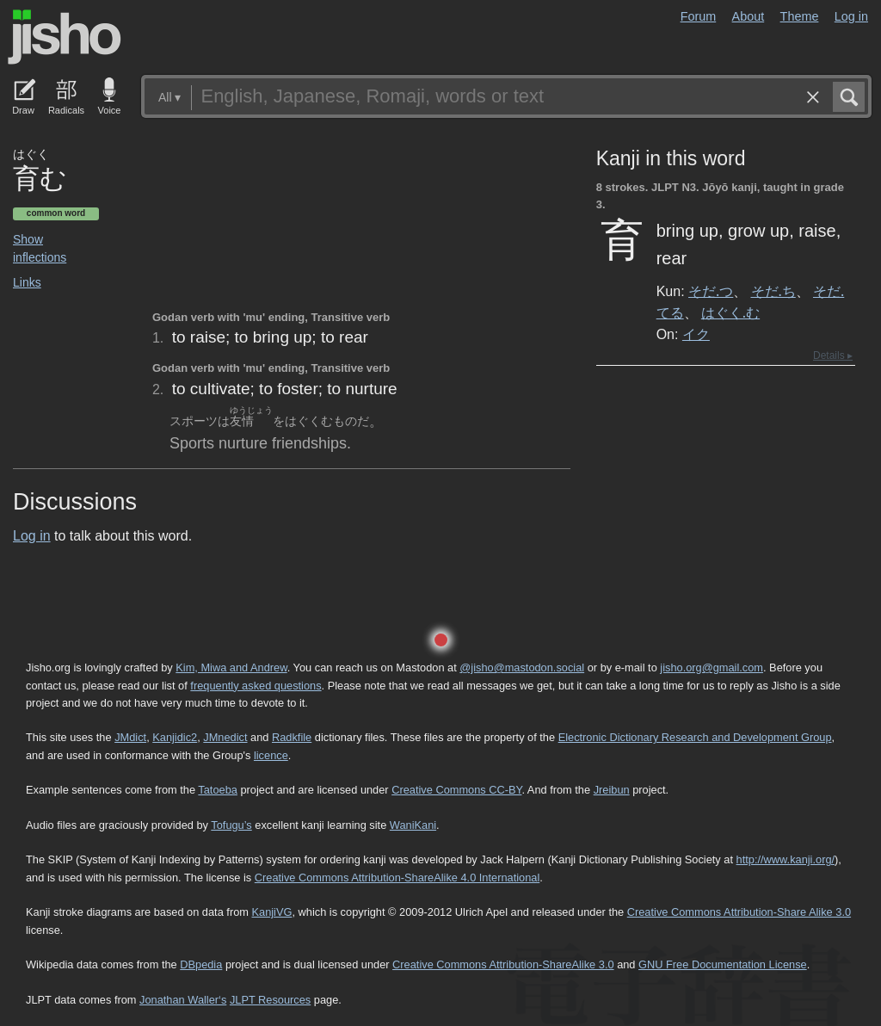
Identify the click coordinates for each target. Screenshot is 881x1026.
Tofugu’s (231, 825)
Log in (851, 16)
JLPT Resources (270, 999)
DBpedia (201, 964)
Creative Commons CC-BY (456, 789)
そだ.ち (773, 290)
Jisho (64, 37)
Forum (699, 16)
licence (271, 755)
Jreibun (612, 789)
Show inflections (39, 248)
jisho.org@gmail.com (711, 667)
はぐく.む (730, 312)
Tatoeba (217, 789)
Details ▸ (833, 355)
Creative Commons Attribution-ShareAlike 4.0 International (397, 877)
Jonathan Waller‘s (182, 999)
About (748, 16)
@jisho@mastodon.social (521, 667)
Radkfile (291, 737)
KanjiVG (271, 911)
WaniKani (413, 825)
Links (27, 282)
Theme (799, 16)
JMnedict (225, 737)
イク (696, 333)
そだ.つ (710, 290)
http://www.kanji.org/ (785, 859)
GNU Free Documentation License (722, 964)
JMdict (130, 737)
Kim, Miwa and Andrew (231, 667)
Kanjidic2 (174, 737)
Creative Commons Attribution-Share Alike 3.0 (739, 911)
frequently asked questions (255, 685)
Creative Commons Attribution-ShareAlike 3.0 (502, 964)
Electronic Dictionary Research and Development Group (695, 737)
